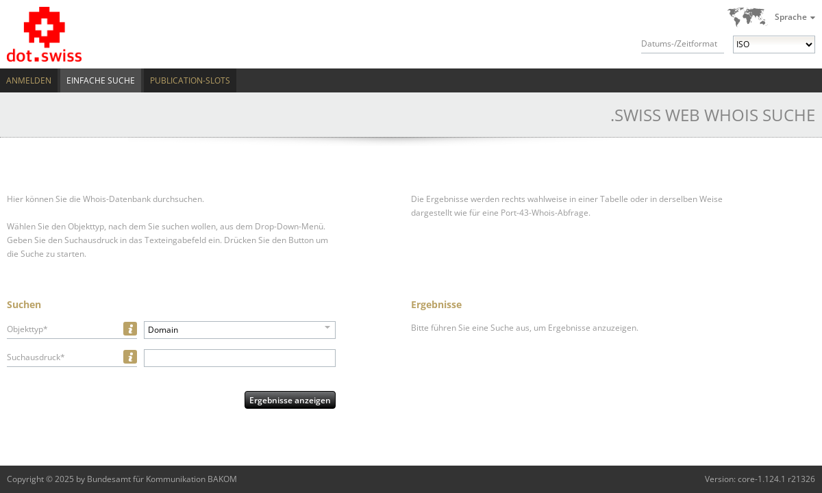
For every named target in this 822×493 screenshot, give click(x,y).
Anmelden (28, 80)
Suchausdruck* (36, 357)
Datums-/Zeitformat (679, 43)
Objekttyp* (27, 329)
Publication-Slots (190, 80)
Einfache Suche (100, 80)
